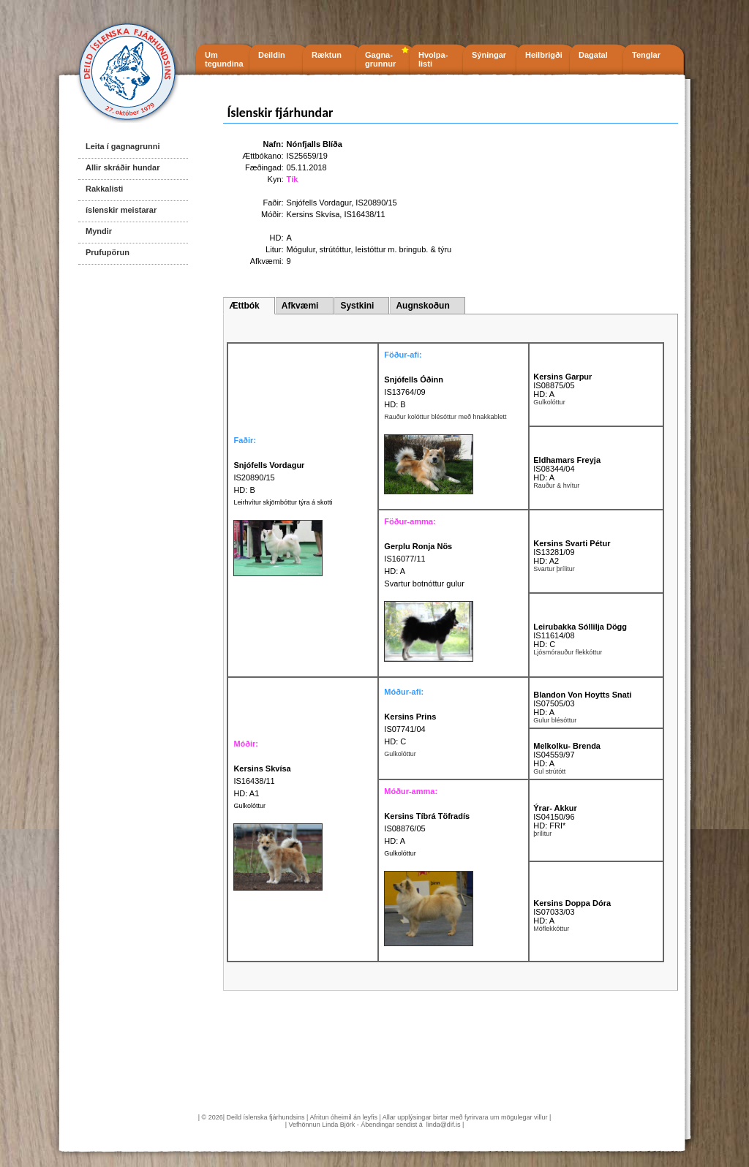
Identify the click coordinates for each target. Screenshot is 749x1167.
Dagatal (593, 54)
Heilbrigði (543, 54)
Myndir (99, 231)
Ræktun (327, 54)
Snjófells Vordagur (319, 202)
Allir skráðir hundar (122, 167)
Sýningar (489, 54)
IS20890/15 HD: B (268, 477)
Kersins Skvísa (313, 214)
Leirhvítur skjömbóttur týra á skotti (282, 502)
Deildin (271, 54)
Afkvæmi (300, 306)
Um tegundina (224, 59)
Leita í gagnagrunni (122, 146)
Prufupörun (107, 252)
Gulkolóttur (249, 805)
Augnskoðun (422, 306)
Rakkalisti (104, 188)
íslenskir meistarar (121, 209)
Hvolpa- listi (433, 59)
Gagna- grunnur (380, 59)
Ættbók (244, 306)
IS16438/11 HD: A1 (261, 781)
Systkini (357, 306)
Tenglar (646, 54)
